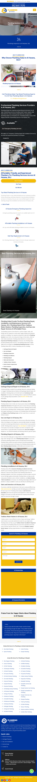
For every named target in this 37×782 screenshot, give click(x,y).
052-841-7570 (18, 5)
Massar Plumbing (25, 706)
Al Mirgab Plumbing (8, 706)
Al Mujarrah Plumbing (9, 709)
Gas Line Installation (7, 741)
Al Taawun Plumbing (25, 671)
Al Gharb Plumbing (8, 671)
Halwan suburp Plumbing (27, 676)
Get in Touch (5, 204)
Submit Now (18, 561)
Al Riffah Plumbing (25, 663)
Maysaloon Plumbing (26, 678)
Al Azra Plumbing (8, 663)
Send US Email (9, 769)
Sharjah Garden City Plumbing (28, 688)
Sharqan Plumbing (25, 699)
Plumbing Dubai (28, 777)
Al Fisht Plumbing (8, 666)
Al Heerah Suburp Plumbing (10, 676)
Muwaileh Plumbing (25, 681)
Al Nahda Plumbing (8, 711)
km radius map (18, 583)
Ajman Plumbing (7, 651)
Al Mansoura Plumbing (9, 701)
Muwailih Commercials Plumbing (26, 684)
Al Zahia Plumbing (25, 704)
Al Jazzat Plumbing (8, 681)
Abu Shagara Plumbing (9, 661)
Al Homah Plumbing (8, 678)
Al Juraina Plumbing (8, 686)
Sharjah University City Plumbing (26, 695)
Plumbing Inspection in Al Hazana (12, 83)
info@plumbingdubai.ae (18, 98)
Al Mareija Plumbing (8, 703)
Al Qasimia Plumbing (25, 673)
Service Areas (5, 744)
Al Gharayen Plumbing (9, 668)
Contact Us (6, 138)
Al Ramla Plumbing (25, 661)
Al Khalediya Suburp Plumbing (11, 688)
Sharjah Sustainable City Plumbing (26, 691)
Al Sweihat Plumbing (25, 668)
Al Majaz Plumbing (8, 693)
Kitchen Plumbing (6, 736)
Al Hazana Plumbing (8, 673)
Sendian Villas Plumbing (26, 712)
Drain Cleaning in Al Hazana (11, 310)
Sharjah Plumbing (25, 651)
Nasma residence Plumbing (27, 709)
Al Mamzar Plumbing (8, 696)
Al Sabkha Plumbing (25, 666)
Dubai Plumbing (24, 649)
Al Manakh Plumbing (8, 698)
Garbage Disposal (6, 739)
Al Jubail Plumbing (8, 683)
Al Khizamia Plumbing (9, 691)
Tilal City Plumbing (25, 701)
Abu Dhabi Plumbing (8, 649)
